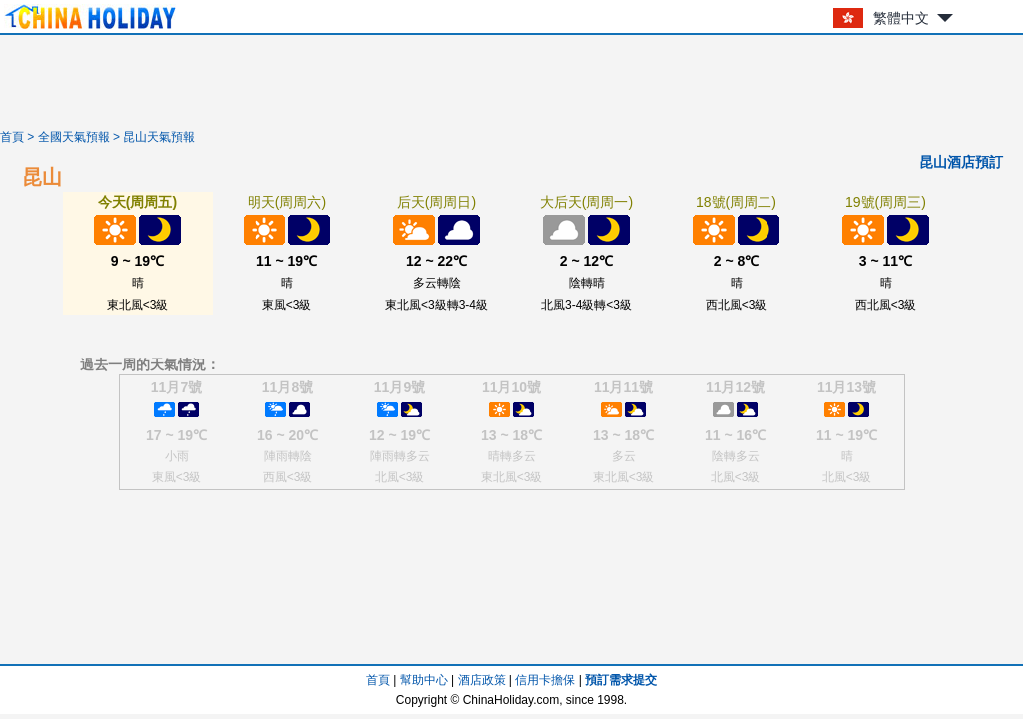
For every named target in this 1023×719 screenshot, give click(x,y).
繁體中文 (901, 18)
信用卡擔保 (545, 680)
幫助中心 (424, 680)
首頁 (12, 137)
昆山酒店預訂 (961, 162)
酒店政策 (482, 680)
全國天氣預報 (74, 137)
